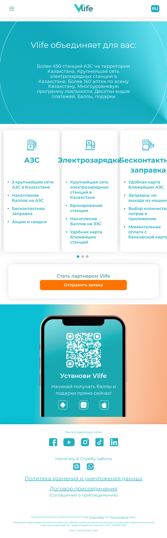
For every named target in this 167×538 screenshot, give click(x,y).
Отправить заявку (83, 284)
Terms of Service (119, 517)
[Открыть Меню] (12, 8)
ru (155, 8)
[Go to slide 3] (87, 256)
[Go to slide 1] (78, 256)
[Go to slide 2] (82, 256)
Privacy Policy (96, 517)
